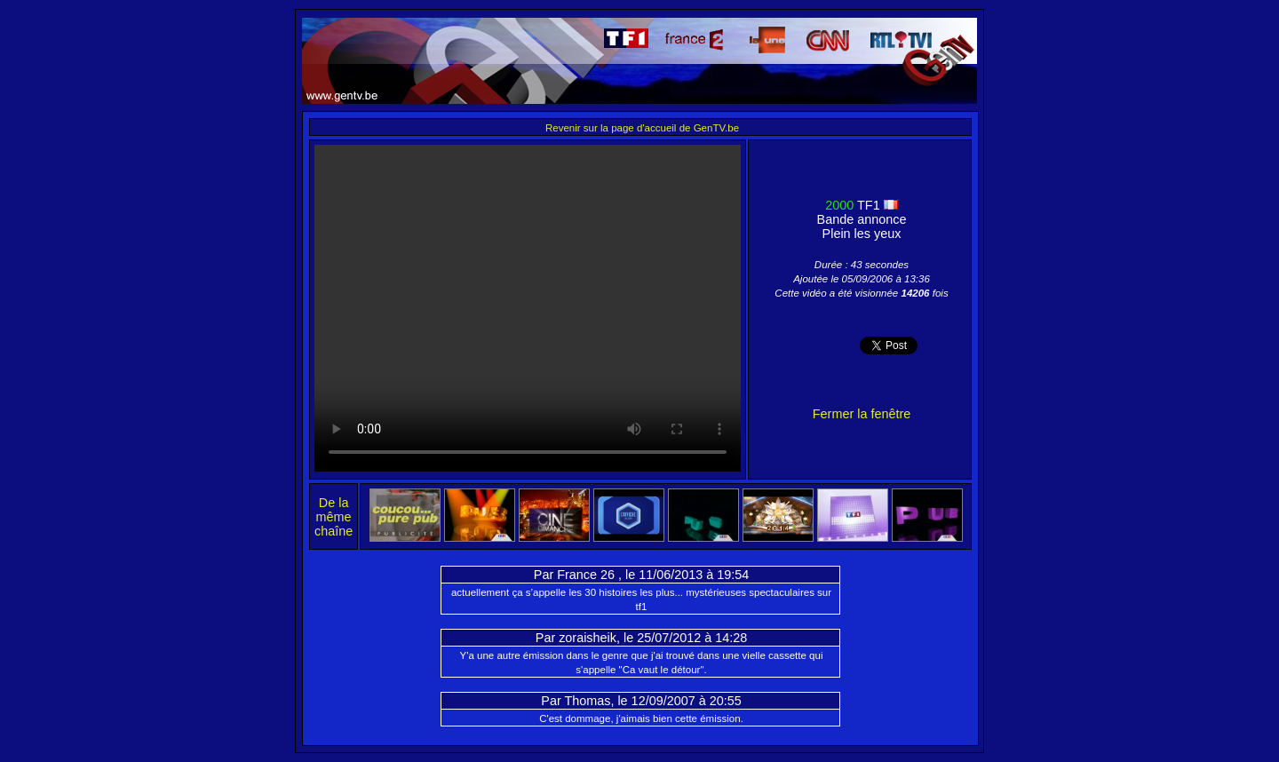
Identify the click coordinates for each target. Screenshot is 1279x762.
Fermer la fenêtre (861, 414)
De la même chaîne (333, 517)
